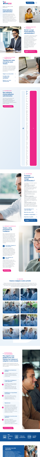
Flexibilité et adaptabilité (29, 160)
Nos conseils (14, 446)
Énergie (22, 439)
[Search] (36, 3)
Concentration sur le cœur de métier (29, 156)
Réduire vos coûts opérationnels (7, 81)
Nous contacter (30, 2)
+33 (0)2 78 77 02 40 (33, 438)
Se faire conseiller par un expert (30, 51)
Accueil (4, 6)
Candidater (34, 443)
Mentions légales (25, 455)
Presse (26, 436)
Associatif (22, 434)
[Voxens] (7, 3)
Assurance (22, 435)
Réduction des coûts (29, 158)
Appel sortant (14, 434)
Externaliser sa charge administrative (15, 444)
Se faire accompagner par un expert (30, 166)
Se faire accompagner (8, 106)
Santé (26, 438)
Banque (22, 437)
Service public (26, 441)
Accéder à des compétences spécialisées (6, 77)
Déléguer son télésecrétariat (14, 439)
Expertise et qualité (28, 163)
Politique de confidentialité (16, 455)
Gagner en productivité (8, 73)
